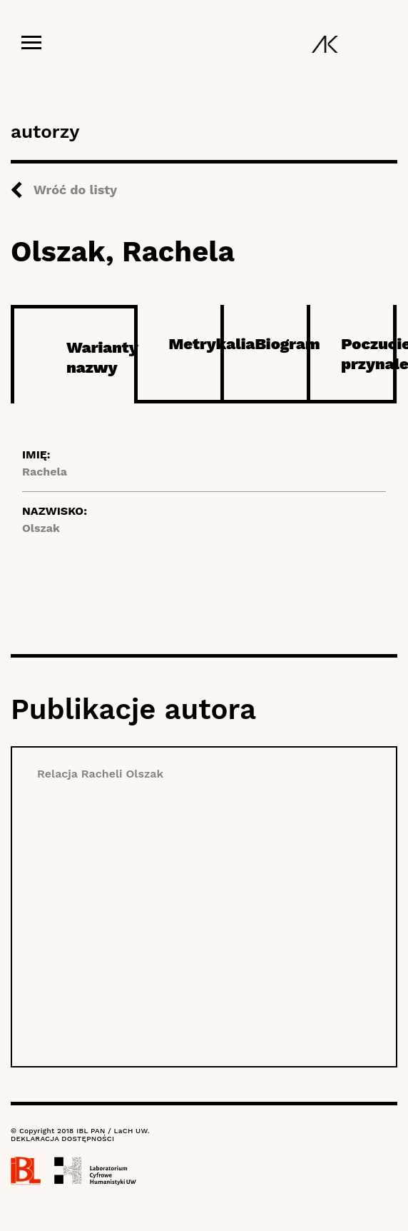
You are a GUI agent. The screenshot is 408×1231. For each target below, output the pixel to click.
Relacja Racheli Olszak (100, 773)
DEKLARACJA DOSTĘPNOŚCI (62, 1138)
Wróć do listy (75, 189)
